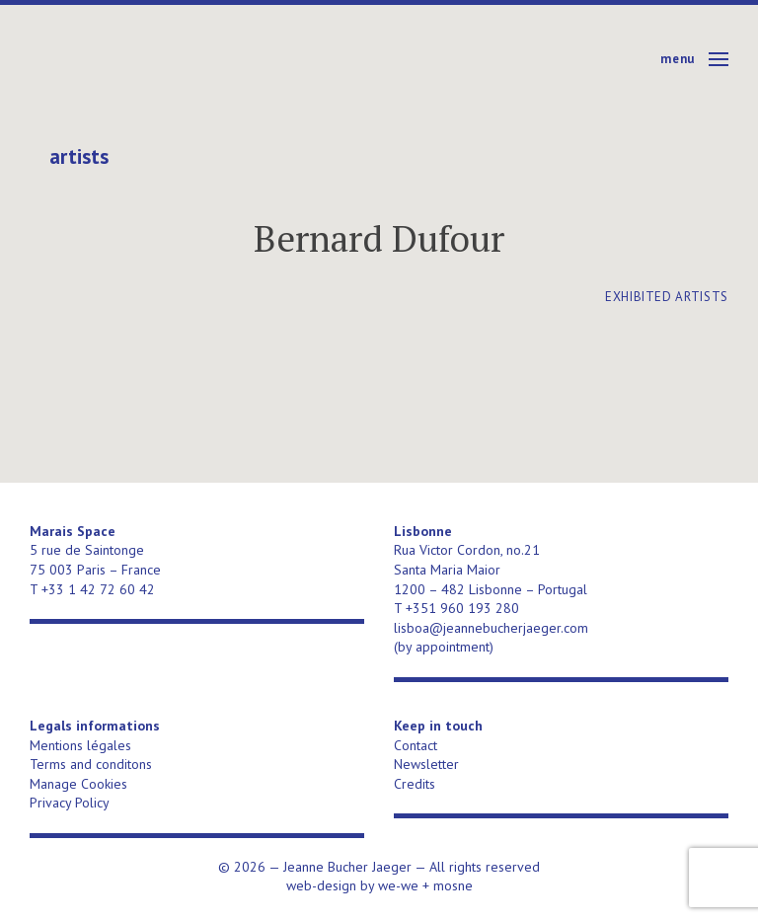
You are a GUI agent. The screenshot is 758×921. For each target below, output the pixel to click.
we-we (398, 885)
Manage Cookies (78, 784)
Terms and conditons (91, 764)
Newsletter (426, 764)
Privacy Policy (70, 802)
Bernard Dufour (379, 238)
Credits (414, 784)
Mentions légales (80, 745)
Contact (415, 745)
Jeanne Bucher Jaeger (181, 60)
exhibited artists (666, 296)
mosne (453, 885)
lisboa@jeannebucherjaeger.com (491, 628)
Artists (79, 157)
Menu (677, 58)
